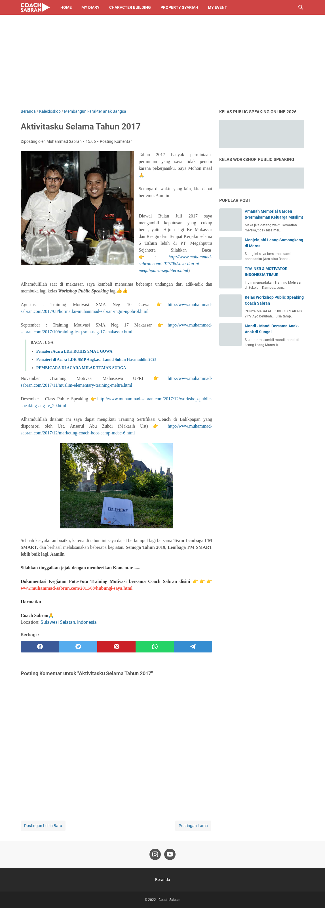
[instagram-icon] (155, 854)
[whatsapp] (155, 646)
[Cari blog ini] (300, 7)
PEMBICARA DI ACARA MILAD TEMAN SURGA (81, 368)
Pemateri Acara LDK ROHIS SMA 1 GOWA (74, 351)
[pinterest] (116, 646)
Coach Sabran (169, 900)
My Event (217, 7)
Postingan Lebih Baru (43, 825)
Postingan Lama (193, 825)
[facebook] (40, 646)
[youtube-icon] (170, 854)
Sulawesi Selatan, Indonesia (69, 622)
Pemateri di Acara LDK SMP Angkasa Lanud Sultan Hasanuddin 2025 (96, 359)
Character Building (130, 7)
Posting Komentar (116, 141)
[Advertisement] (162, 66)
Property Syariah (179, 7)
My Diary (90, 7)
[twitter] (78, 646)
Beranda (162, 879)
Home (66, 7)
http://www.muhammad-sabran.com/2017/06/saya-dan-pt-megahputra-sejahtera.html (175, 263)
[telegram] (193, 646)
